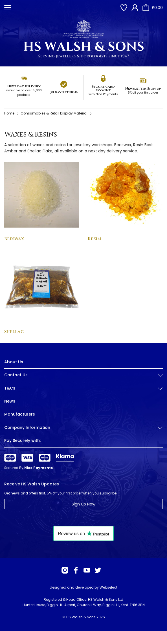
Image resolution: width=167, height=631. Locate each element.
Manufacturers (19, 414)
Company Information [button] (83, 427)
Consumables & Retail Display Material (54, 113)
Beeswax (14, 239)
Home (9, 113)
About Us (13, 362)
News (9, 401)
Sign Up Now (83, 504)
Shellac (14, 332)
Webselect (108, 587)
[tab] (83, 379)
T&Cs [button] (83, 388)
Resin (94, 239)
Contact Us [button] (83, 375)
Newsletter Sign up (143, 88)
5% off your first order (143, 92)
